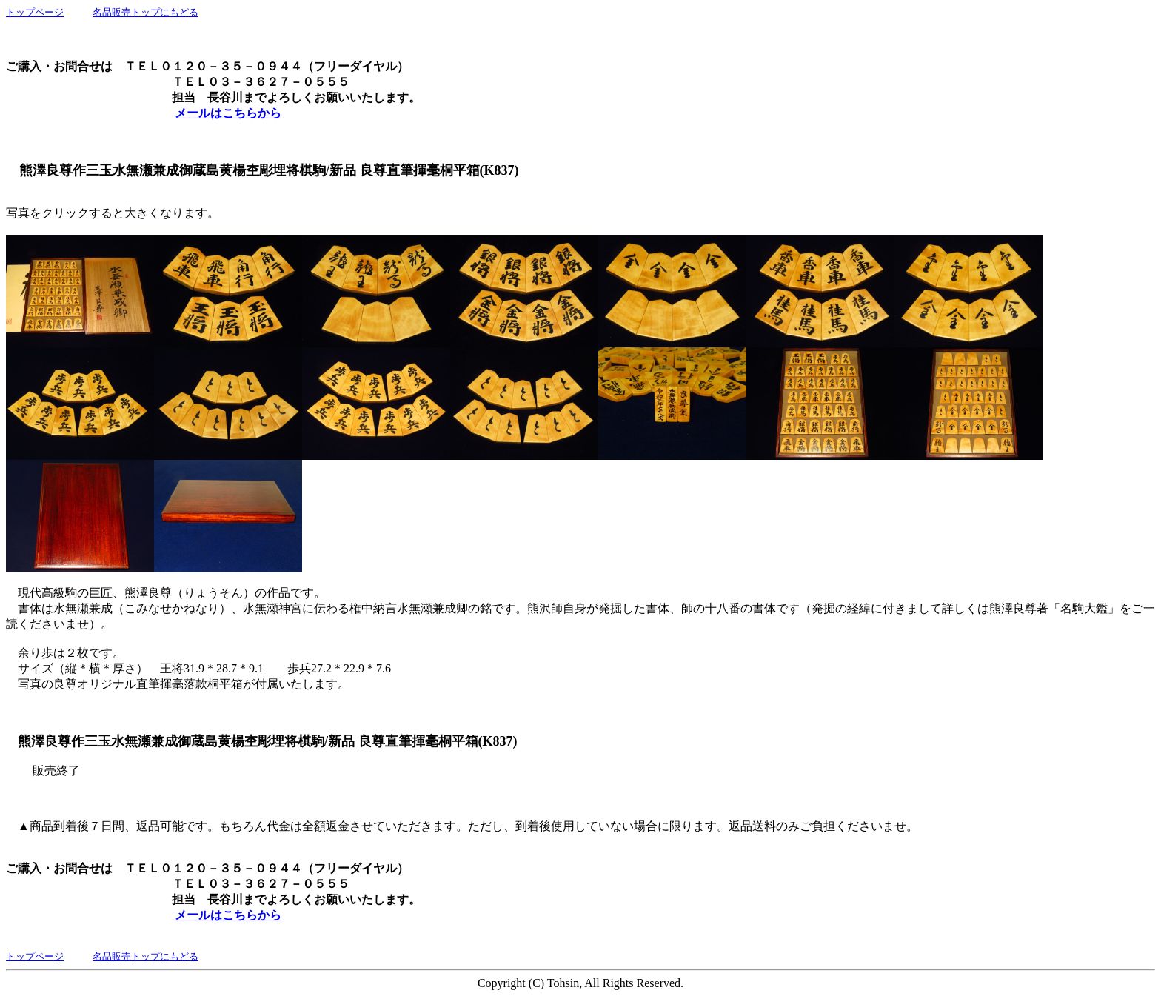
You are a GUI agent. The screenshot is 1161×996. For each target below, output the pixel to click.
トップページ (35, 12)
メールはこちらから (228, 113)
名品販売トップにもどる (145, 12)
